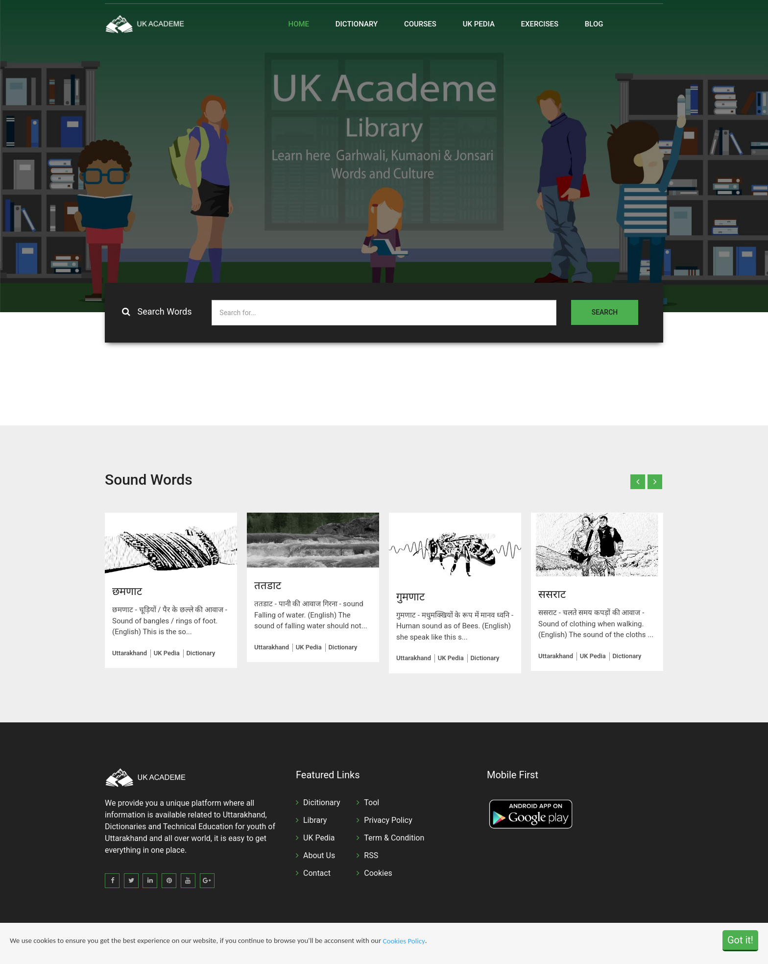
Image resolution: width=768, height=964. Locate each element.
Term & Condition (394, 837)
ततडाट (267, 585)
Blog (594, 24)
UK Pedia (479, 24)
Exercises (540, 24)
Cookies (378, 873)
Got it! (740, 940)
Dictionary (357, 24)
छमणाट (127, 591)
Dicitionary (321, 802)
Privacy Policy (388, 820)
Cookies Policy (404, 941)
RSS (371, 855)
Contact (317, 873)
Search (605, 312)
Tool (371, 802)
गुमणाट (411, 597)
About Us (319, 855)
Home (299, 24)
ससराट (552, 594)
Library (315, 820)
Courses (420, 24)
